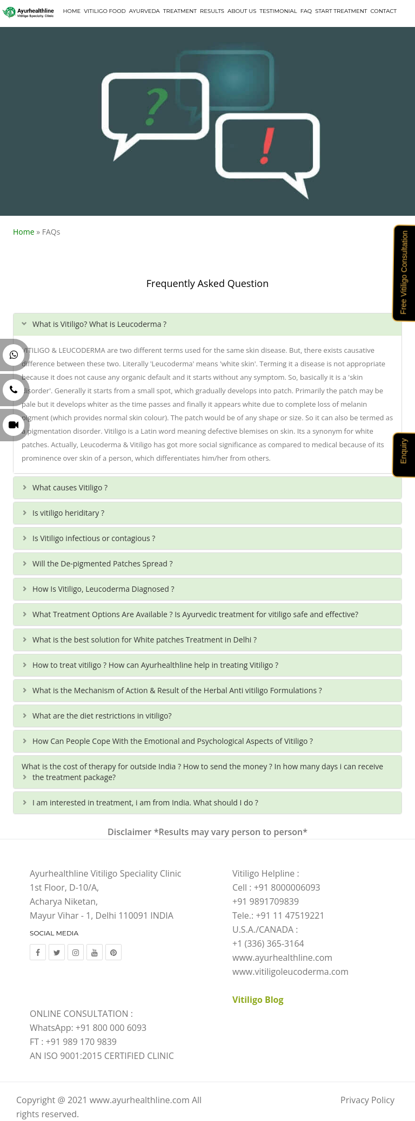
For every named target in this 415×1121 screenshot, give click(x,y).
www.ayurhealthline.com (140, 1100)
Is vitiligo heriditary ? (68, 513)
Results (212, 11)
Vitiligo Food (105, 11)
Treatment (180, 11)
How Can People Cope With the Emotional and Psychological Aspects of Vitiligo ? (172, 741)
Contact (384, 11)
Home (72, 11)
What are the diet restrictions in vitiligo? (102, 715)
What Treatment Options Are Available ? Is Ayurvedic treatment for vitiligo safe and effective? (195, 614)
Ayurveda (144, 11)
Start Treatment (341, 11)
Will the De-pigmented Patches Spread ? (102, 563)
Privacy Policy (367, 1100)
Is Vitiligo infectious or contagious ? (93, 538)
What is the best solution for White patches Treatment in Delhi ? (144, 639)
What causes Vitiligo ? (70, 487)
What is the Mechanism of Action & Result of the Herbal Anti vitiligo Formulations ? (177, 690)
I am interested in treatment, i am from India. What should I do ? (145, 802)
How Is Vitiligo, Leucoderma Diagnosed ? (103, 589)
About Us (241, 11)
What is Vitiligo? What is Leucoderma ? (99, 324)
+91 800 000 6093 (111, 1028)
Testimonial (278, 11)
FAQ (306, 11)
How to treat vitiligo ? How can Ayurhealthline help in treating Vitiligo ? (155, 665)
